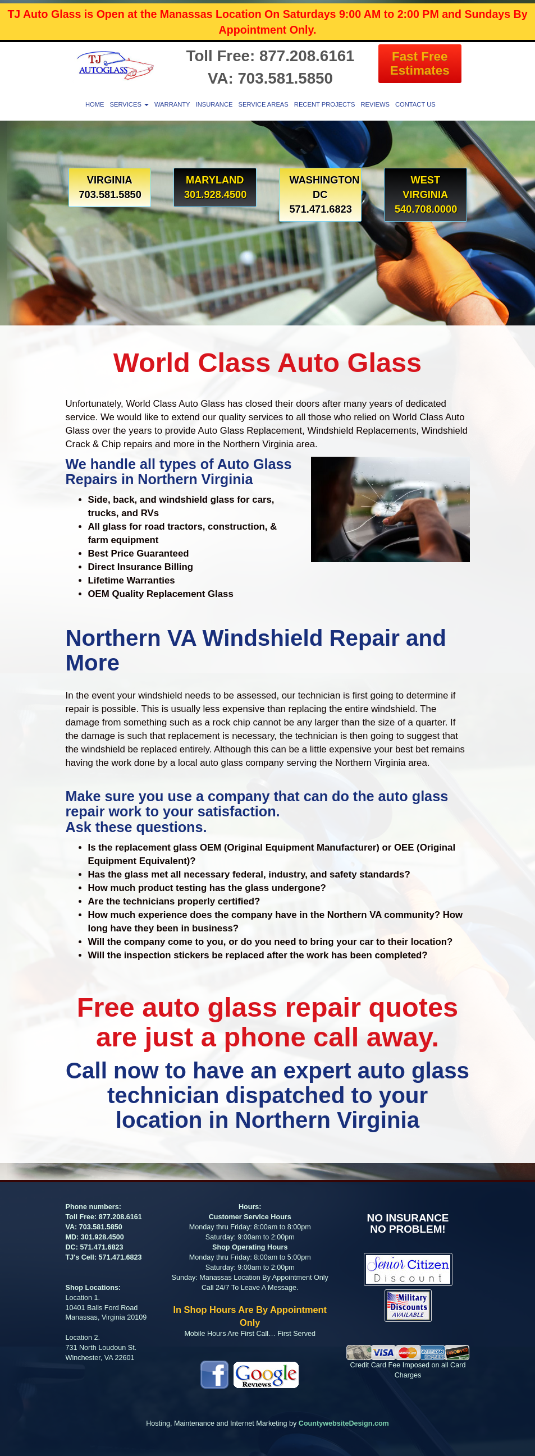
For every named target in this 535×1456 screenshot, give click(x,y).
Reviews (375, 104)
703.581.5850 (100, 1227)
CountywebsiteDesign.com (344, 1423)
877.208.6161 (120, 1217)
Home (94, 104)
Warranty (172, 104)
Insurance (214, 104)
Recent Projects (324, 104)
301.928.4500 (102, 1237)
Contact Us (415, 104)
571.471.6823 (101, 1247)
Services (128, 104)
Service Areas (263, 104)
